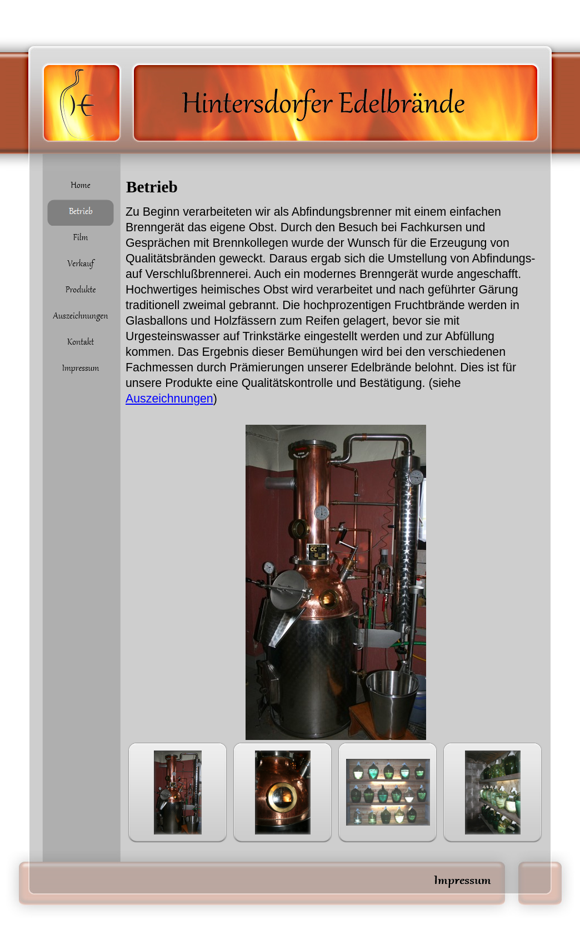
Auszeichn (169, 398)
